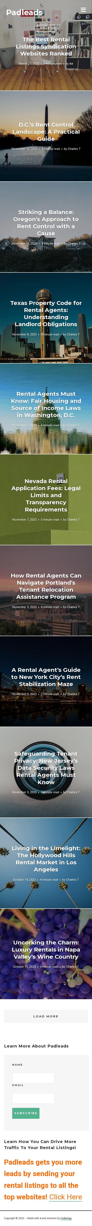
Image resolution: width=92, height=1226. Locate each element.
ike (71, 63)
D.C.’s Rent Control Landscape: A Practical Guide (46, 131)
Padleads (24, 12)
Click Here (65, 1197)
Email (18, 1085)
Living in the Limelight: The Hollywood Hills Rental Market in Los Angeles (46, 859)
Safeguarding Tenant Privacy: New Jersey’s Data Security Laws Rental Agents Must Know (46, 768)
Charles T (74, 149)
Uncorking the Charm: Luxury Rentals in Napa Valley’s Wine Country (46, 949)
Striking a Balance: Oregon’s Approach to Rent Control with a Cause (46, 223)
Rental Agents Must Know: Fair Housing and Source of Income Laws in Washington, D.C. (46, 404)
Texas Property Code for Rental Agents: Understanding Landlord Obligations (46, 313)
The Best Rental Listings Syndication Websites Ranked (46, 46)
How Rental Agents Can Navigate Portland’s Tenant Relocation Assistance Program (46, 586)
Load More (46, 1016)
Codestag (65, 1218)
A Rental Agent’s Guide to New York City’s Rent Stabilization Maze (46, 676)
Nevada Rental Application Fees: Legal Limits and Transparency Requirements (46, 495)
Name (17, 1064)
